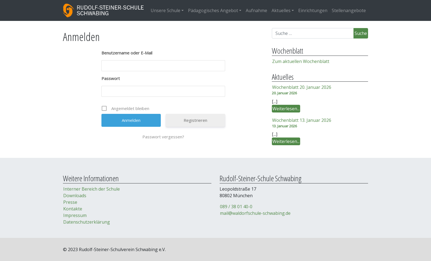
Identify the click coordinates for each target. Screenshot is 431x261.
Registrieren (195, 120)
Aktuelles (281, 10)
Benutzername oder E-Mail (126, 53)
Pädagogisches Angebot (213, 10)
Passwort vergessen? (163, 136)
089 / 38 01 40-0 (236, 207)
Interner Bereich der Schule (91, 189)
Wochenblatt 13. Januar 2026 (301, 120)
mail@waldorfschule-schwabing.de (255, 213)
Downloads (74, 196)
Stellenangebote (349, 10)
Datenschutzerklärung (86, 222)
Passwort (110, 78)
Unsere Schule (165, 10)
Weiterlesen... (286, 108)
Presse (70, 202)
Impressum (75, 215)
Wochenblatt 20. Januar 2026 (301, 87)
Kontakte (72, 209)
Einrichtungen (312, 10)
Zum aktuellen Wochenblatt (300, 61)
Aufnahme (256, 10)
